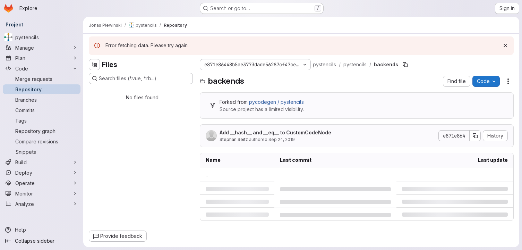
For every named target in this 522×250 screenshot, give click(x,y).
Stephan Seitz (234, 139)
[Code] (41, 68)
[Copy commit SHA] (475, 135)
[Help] (41, 230)
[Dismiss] (505, 45)
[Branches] (41, 100)
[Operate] (41, 183)
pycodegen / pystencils (276, 102)
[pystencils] (41, 37)
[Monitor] (41, 193)
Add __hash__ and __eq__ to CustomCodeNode (275, 132)
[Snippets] (41, 152)
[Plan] (41, 58)
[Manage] (41, 47)
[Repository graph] (41, 131)
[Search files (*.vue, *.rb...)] (141, 78)
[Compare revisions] (41, 141)
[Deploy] (41, 172)
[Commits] (41, 110)
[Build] (41, 162)
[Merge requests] (41, 79)
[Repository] (41, 89)
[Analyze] (41, 204)
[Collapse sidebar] (41, 241)
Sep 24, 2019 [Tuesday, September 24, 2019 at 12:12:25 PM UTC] (281, 139)
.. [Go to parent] (207, 174)
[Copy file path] (405, 64)
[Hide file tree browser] (94, 64)
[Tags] (41, 120)
